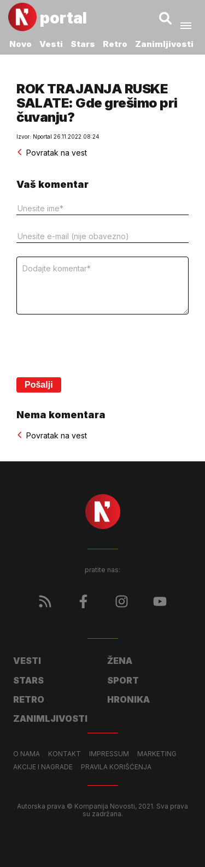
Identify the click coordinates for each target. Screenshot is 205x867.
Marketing (157, 754)
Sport (123, 680)
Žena (119, 660)
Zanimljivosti (164, 44)
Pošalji (39, 384)
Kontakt (64, 754)
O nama (26, 754)
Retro (115, 44)
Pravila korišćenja (116, 767)
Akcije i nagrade (43, 767)
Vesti (51, 44)
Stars (83, 44)
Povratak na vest (51, 153)
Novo (20, 44)
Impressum (109, 754)
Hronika (128, 699)
